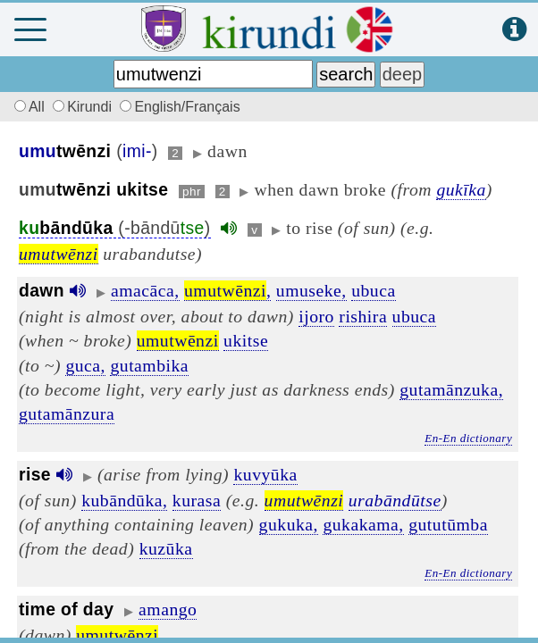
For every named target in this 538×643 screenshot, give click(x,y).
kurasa (196, 500)
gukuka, (288, 524)
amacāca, (145, 290)
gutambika (149, 365)
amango (168, 609)
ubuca (373, 290)
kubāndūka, (124, 500)
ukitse (245, 340)
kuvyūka (265, 474)
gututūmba (448, 524)
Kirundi (84, 106)
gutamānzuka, (451, 389)
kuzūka (166, 548)
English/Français (180, 106)
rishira (363, 316)
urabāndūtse (395, 500)
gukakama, (363, 524)
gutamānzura (66, 413)
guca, (85, 365)
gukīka (460, 189)
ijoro (316, 316)
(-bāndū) (115, 228)
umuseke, (311, 290)
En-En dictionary (468, 438)
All (26, 106)
